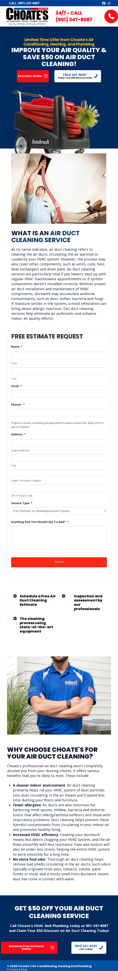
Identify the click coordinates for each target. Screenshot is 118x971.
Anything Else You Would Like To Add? (40, 522)
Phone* (18, 404)
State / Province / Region (26, 480)
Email (16, 386)
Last (14, 378)
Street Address (20, 450)
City (13, 465)
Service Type (21, 503)
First (14, 363)
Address (18, 434)
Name (17, 346)
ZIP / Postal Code (21, 495)
